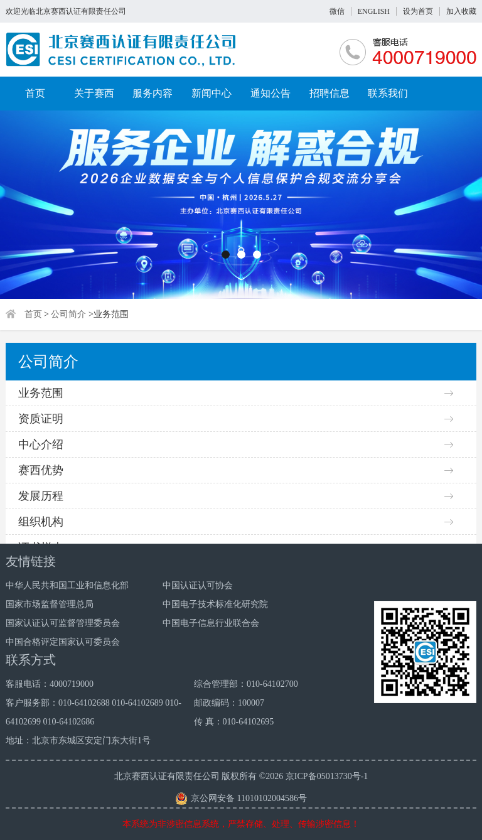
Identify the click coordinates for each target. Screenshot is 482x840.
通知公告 (270, 93)
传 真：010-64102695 (234, 721)
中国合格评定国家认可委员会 (63, 642)
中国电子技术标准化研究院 (215, 604)
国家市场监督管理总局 (50, 604)
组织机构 (40, 521)
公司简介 (68, 314)
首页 (35, 93)
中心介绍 (40, 444)
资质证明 (40, 418)
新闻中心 (211, 93)
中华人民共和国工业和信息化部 (67, 585)
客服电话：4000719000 (50, 684)
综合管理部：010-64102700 (246, 684)
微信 (337, 11)
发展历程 (40, 496)
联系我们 (388, 93)
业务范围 (40, 393)
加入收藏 (461, 11)
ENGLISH (374, 11)
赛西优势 (40, 470)
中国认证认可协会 (198, 585)
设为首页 (418, 11)
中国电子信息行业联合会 (211, 623)
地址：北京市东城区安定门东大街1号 (78, 740)
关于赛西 (94, 93)
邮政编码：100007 (229, 703)
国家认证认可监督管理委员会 (63, 623)
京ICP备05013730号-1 (327, 776)
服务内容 (152, 93)
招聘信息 (329, 93)
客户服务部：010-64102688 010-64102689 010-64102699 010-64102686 (93, 712)
